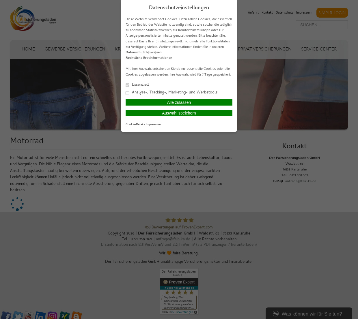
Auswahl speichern (179, 113)
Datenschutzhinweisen (144, 53)
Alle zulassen (179, 102)
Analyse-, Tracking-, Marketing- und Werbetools (171, 92)
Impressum (153, 124)
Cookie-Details (135, 124)
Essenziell (137, 84)
